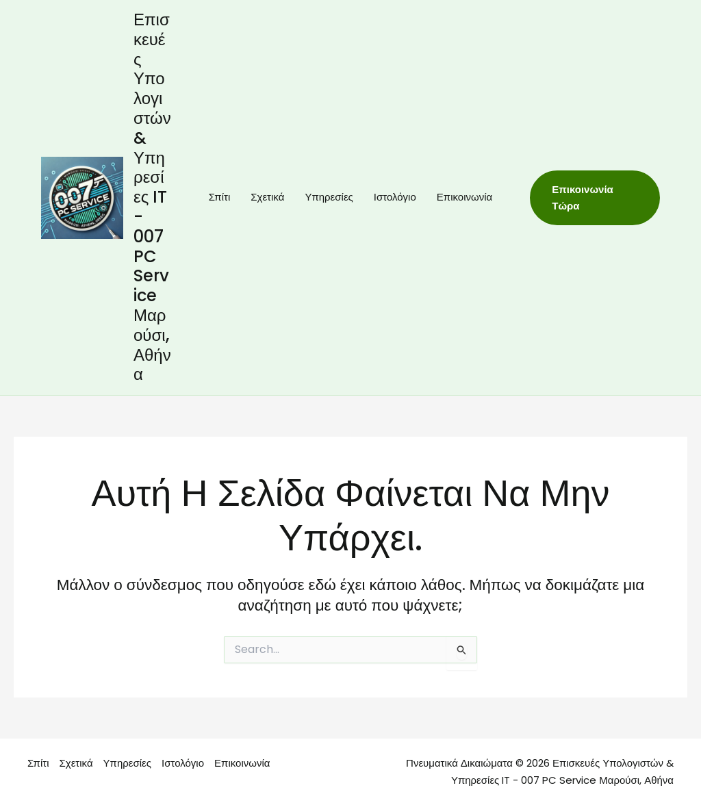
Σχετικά (267, 197)
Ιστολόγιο (395, 197)
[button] (595, 197)
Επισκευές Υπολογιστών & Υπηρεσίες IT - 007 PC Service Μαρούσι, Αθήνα (152, 196)
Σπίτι (220, 197)
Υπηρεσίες (329, 197)
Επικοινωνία (464, 197)
